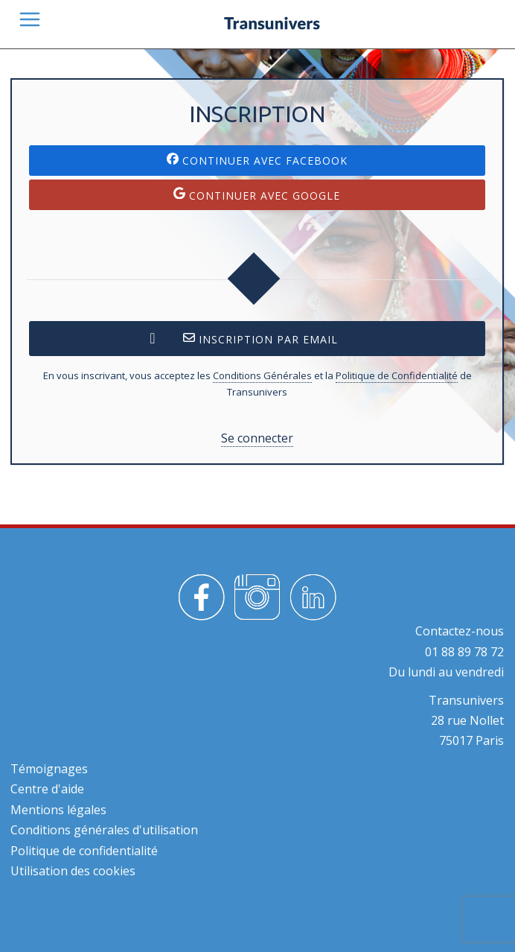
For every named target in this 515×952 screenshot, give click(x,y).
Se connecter (257, 438)
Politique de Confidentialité (397, 375)
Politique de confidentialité (84, 850)
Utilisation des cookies (72, 871)
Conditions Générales (262, 375)
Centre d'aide (47, 789)
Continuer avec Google (256, 195)
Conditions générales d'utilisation (104, 830)
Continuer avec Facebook (257, 160)
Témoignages (49, 769)
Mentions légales (58, 810)
